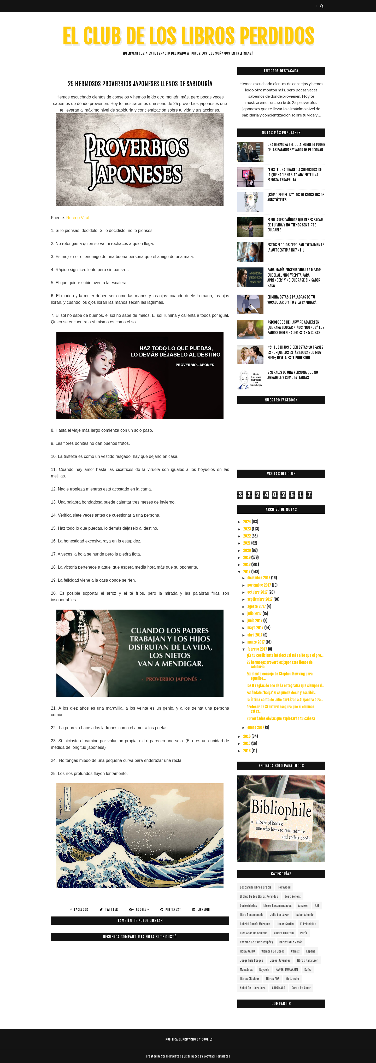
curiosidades (248, 906)
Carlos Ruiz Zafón (290, 942)
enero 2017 (256, 727)
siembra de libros (273, 951)
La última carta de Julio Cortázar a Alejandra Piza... (284, 700)
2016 (247, 736)
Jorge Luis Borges (251, 960)
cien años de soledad (253, 933)
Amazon (303, 906)
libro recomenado (251, 915)
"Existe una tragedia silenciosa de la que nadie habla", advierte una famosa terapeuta (294, 174)
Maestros (246, 970)
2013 (247, 751)
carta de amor (301, 988)
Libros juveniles (280, 960)
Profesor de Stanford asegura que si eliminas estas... (280, 709)
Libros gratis (285, 924)
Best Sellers (293, 896)
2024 (247, 521)
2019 (247, 557)
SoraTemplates (171, 1056)
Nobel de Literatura (253, 988)
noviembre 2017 (259, 585)
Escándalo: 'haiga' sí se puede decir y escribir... (281, 693)
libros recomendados (277, 906)
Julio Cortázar (279, 915)
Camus (295, 951)
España (310, 951)
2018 (247, 564)
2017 (247, 572)
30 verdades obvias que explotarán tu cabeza (280, 718)
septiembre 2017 (260, 599)
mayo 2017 (255, 628)
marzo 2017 (256, 642)
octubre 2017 (257, 592)
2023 (247, 529)
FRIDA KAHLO (247, 951)
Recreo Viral (77, 217)
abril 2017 (255, 635)
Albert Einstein (284, 933)
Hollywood (284, 887)
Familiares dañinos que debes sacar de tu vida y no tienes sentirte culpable (295, 225)
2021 (247, 543)
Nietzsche (292, 979)
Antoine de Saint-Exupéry (256, 942)
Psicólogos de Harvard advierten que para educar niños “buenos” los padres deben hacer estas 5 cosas (295, 327)
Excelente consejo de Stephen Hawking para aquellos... (279, 676)
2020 (247, 550)
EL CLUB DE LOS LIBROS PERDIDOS (188, 36)
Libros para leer (307, 960)
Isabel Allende (305, 915)
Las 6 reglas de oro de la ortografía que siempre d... (285, 686)
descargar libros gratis (255, 887)
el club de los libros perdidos (259, 896)
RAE (317, 906)
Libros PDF (272, 979)
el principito (308, 924)
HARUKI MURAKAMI (287, 970)
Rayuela (264, 970)
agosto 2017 (257, 606)
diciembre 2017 (259, 578)
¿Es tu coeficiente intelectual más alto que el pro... (284, 655)
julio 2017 (254, 613)
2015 (247, 743)
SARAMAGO (278, 988)
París (303, 933)
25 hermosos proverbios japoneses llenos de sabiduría (279, 664)
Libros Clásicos (250, 979)
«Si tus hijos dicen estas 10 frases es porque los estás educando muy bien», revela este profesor (295, 352)
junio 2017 (255, 620)
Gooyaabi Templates (217, 1056)
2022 (247, 536)
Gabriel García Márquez (255, 924)
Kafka (308, 970)
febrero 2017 (257, 649)
